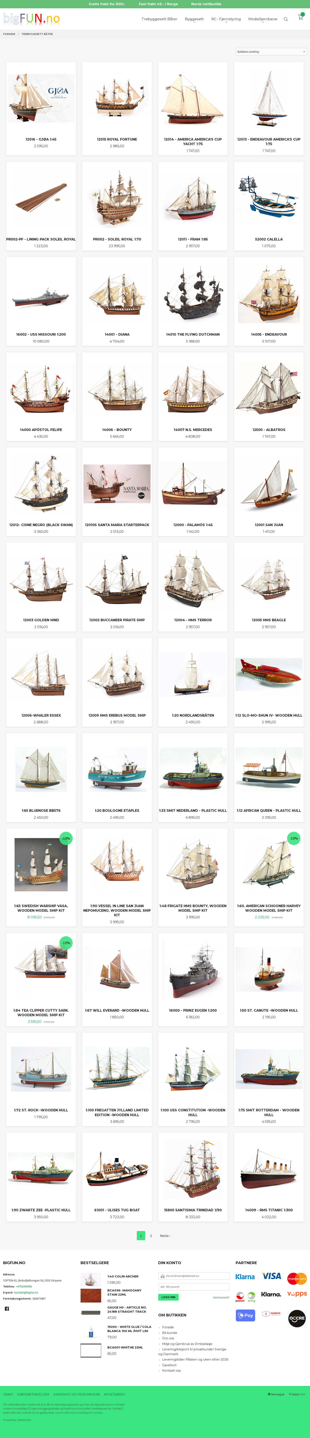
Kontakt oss (171, 1370)
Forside (168, 1327)
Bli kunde (169, 1333)
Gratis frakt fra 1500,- (107, 4)
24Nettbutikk (24, 1420)
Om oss (168, 1338)
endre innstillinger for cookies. (86, 1412)
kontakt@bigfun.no (26, 1292)
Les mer (59, 1412)
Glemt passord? (221, 1297)
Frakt (8, 1394)
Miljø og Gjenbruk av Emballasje (187, 1344)
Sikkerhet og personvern (76, 1394)
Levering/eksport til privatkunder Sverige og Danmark (192, 1351)
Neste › (165, 1236)
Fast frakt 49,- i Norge (158, 4)
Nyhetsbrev (114, 1394)
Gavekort (169, 1365)
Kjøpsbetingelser (33, 1394)
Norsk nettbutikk (206, 4)
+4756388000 (24, 1286)
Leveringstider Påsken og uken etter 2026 (195, 1359)
